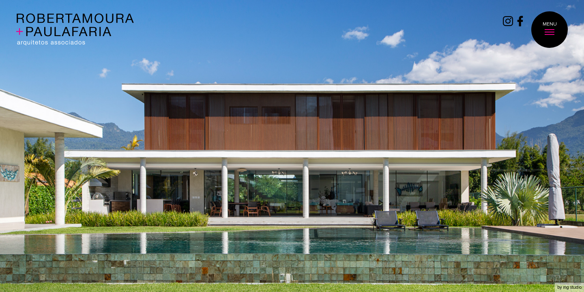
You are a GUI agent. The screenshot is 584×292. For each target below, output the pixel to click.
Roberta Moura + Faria (75, 30)
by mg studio (569, 287)
